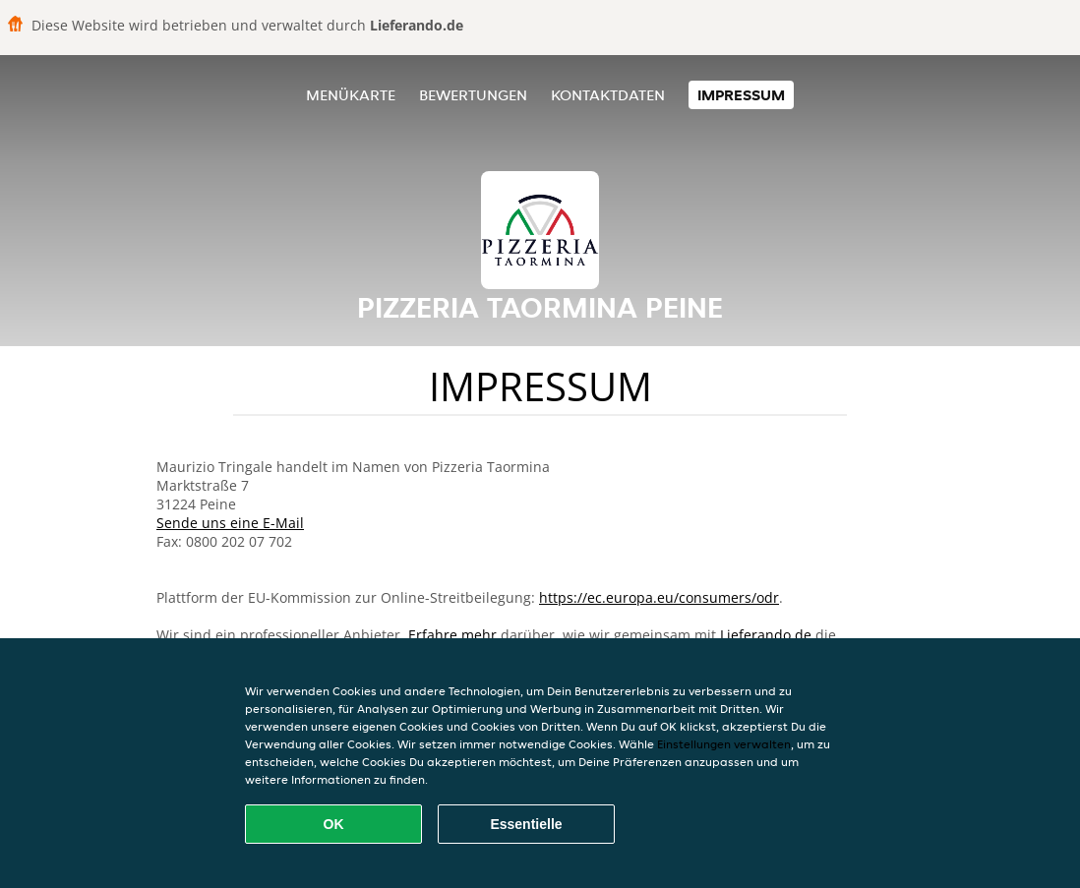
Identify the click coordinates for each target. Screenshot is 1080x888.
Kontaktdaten (608, 95)
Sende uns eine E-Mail (230, 522)
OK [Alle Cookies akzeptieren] (334, 824)
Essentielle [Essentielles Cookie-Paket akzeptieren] (526, 824)
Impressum (741, 95)
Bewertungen (473, 95)
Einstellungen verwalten (724, 744)
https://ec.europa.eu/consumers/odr (659, 597)
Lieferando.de (765, 634)
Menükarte (350, 95)
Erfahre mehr (452, 634)
